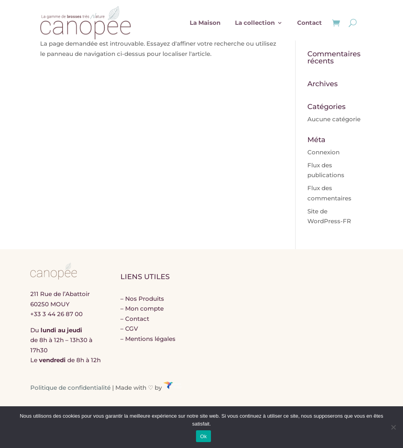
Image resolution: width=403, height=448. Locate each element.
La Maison (205, 22)
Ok (203, 436)
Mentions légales (150, 338)
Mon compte (144, 308)
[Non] (393, 427)
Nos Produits (144, 298)
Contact (309, 22)
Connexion (323, 152)
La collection (255, 22)
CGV (131, 328)
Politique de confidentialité (70, 387)
